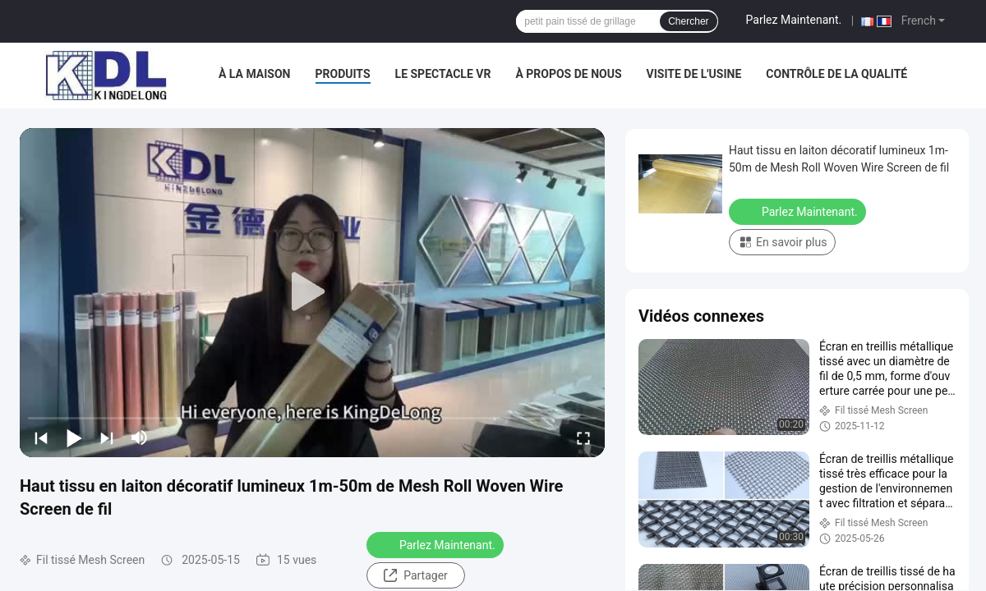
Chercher (688, 21)
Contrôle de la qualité (836, 73)
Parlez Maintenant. (794, 19)
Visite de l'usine (694, 73)
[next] (106, 437)
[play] (312, 292)
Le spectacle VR (443, 73)
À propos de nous (568, 73)
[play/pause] (74, 437)
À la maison (255, 73)
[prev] (41, 437)
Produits (343, 73)
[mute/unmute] (139, 437)
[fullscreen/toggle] (583, 437)
